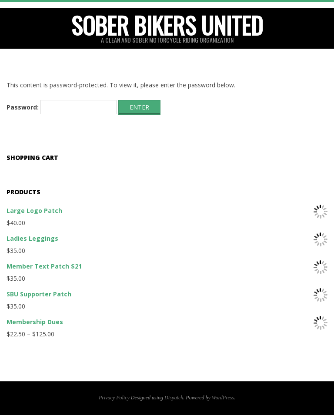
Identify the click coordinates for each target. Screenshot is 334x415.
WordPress (223, 398)
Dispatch (173, 398)
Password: (62, 107)
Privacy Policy (114, 398)
